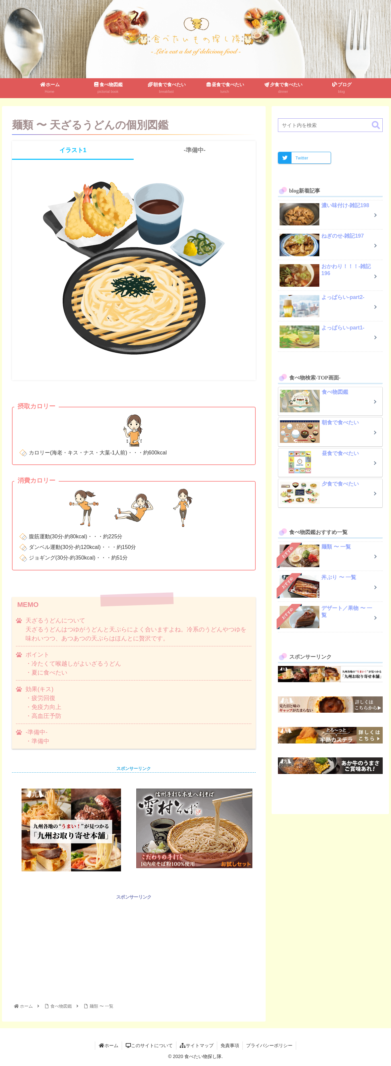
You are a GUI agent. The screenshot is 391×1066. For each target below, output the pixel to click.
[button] (376, 125)
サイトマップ (197, 1045)
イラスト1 (73, 150)
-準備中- (195, 150)
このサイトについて (149, 1045)
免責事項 (230, 1045)
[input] (330, 125)
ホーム (108, 1045)
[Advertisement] (134, 947)
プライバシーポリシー (269, 1045)
